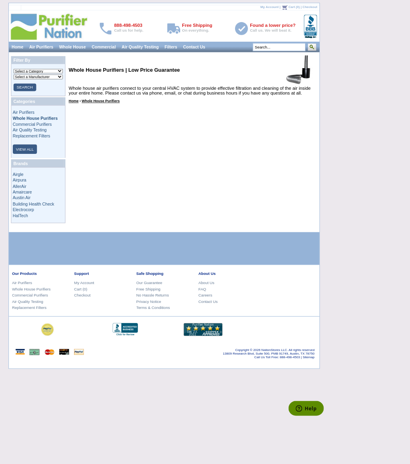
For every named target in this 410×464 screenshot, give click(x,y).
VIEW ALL (25, 149)
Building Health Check (33, 203)
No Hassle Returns (152, 295)
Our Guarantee (149, 282)
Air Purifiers (41, 46)
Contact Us (194, 46)
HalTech (20, 215)
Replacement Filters (31, 135)
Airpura (19, 180)
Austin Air (21, 198)
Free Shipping (148, 289)
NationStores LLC (274, 350)
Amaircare (22, 192)
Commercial (104, 46)
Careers (205, 295)
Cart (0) (293, 6)
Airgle (18, 174)
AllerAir (19, 186)
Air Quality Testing (140, 46)
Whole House (72, 46)
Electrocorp (23, 209)
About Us (206, 282)
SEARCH (24, 87)
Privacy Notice (148, 301)
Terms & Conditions (153, 307)
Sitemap (309, 357)
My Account (269, 6)
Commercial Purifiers (32, 123)
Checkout (309, 6)
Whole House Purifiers (101, 101)
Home (17, 46)
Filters (171, 46)
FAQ (202, 289)
